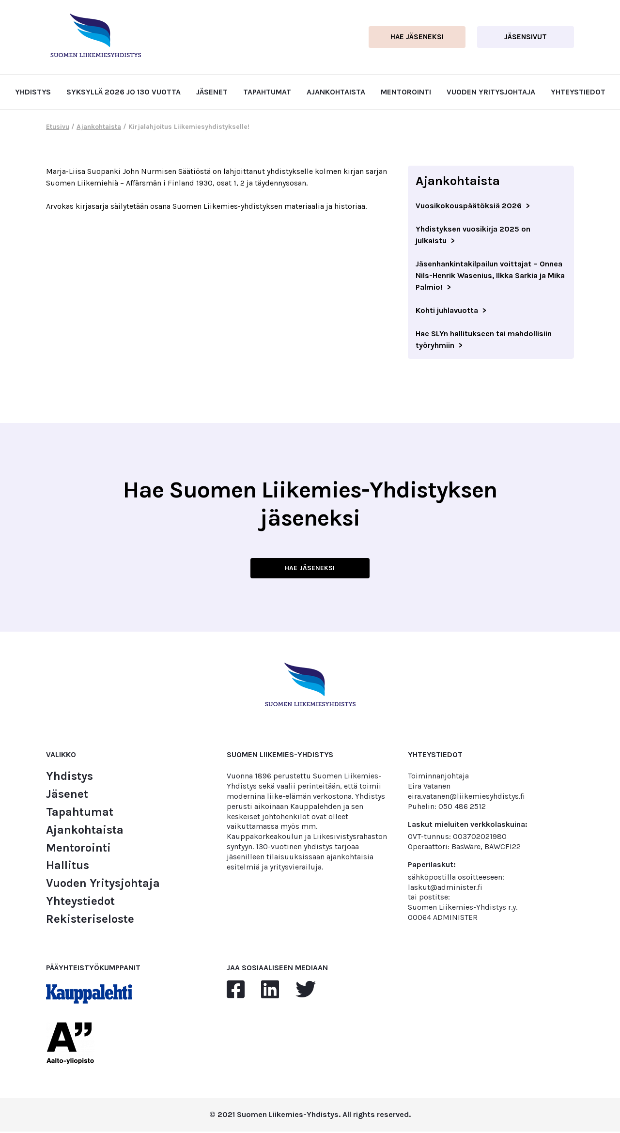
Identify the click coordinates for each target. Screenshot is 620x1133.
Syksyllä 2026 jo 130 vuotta (123, 91)
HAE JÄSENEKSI (310, 568)
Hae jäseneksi (417, 36)
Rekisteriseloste (90, 921)
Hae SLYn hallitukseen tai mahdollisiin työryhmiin (484, 339)
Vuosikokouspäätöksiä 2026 (469, 205)
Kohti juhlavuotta (447, 310)
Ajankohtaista (336, 91)
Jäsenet (212, 91)
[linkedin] (270, 991)
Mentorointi (406, 91)
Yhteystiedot (578, 91)
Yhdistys (33, 91)
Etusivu (57, 127)
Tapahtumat (267, 91)
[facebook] (236, 991)
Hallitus (67, 867)
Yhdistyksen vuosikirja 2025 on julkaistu (473, 234)
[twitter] (305, 991)
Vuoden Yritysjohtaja (491, 91)
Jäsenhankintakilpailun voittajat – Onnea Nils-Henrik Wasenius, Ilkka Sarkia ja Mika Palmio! (490, 275)
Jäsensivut (525, 36)
